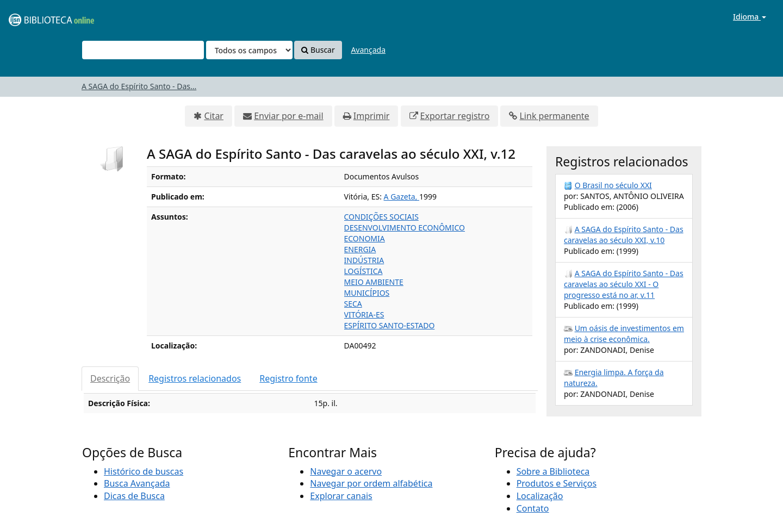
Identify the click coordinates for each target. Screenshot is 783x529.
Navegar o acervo (346, 471)
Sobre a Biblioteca (553, 471)
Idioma (749, 16)
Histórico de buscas (143, 471)
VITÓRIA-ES (364, 314)
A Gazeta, (401, 196)
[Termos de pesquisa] (143, 50)
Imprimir (371, 116)
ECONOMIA (364, 238)
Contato (533, 508)
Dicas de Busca (134, 496)
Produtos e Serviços (557, 483)
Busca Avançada (137, 483)
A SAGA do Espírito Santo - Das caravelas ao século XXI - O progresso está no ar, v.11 (623, 284)
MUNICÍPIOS (367, 293)
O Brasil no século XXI (613, 185)
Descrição (110, 378)
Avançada (368, 50)
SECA (353, 303)
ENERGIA (360, 249)
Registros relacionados (194, 378)
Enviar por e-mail (288, 116)
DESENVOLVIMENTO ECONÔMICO (404, 227)
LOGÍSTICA (363, 271)
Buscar (317, 50)
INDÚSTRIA (364, 260)
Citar (213, 116)
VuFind (35, 16)
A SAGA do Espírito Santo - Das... (139, 86)
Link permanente (554, 116)
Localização (540, 496)
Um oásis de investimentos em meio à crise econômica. (624, 333)
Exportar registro (455, 116)
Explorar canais (341, 496)
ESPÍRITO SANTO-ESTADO (389, 325)
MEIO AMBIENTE (373, 282)
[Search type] (249, 50)
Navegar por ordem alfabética (371, 483)
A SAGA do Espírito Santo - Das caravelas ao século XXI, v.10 (623, 234)
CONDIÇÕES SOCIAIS (381, 216)
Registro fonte (288, 378)
